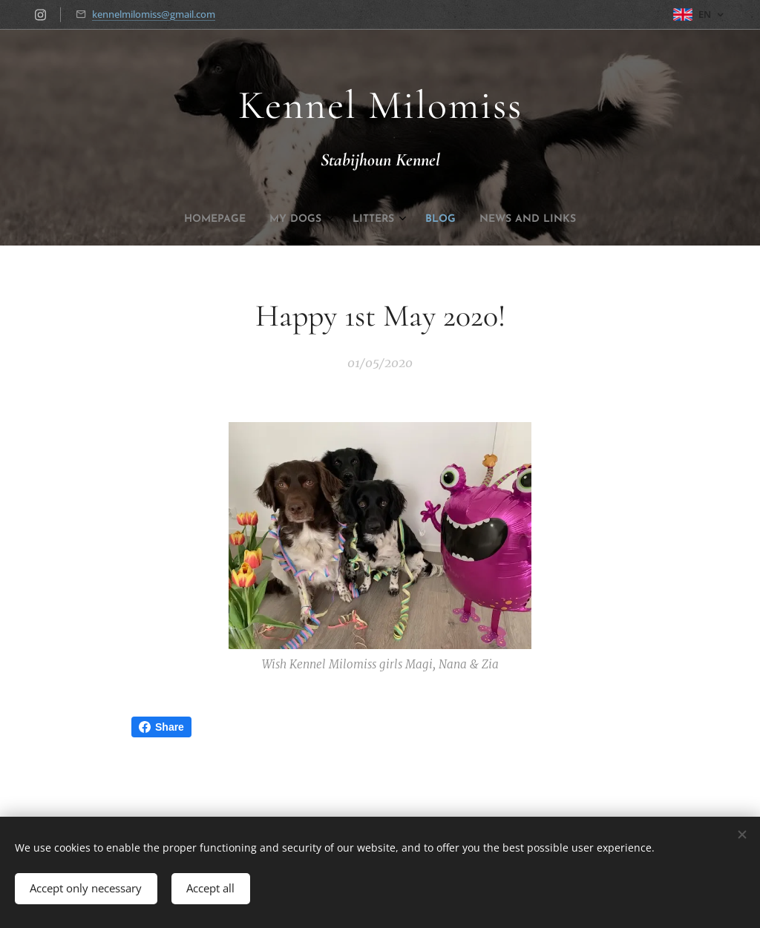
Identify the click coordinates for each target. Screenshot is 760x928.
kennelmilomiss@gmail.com (153, 14)
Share (161, 727)
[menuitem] (331, 219)
